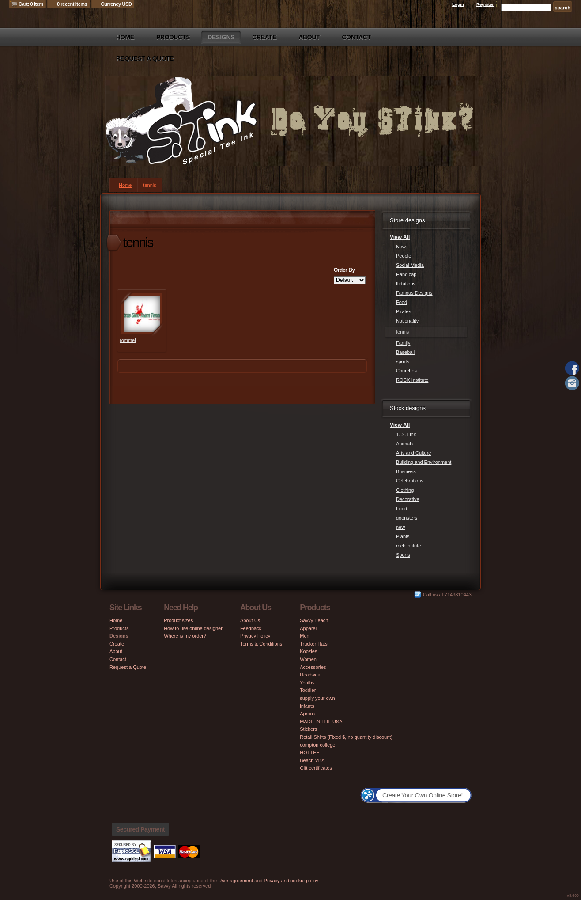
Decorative (407, 499)
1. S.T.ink (406, 434)
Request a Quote (145, 58)
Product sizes (178, 620)
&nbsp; (142, 314)
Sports (403, 555)
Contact (356, 37)
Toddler (308, 690)
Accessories (313, 667)
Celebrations (409, 480)
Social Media (410, 265)
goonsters (406, 517)
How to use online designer (193, 628)
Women (308, 659)
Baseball (405, 352)
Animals (404, 443)
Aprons (307, 713)
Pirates (403, 311)
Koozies (308, 651)
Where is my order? (185, 635)
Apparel (308, 628)
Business (406, 471)
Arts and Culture (413, 453)
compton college (317, 745)
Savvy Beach (314, 620)
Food (401, 302)
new (400, 527)
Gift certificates (316, 768)
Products (173, 37)
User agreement (235, 880)
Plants (403, 536)
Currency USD (116, 4)
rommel (128, 340)
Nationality (407, 320)
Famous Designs (414, 293)
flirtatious (405, 283)
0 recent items (72, 4)
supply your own (317, 698)
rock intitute (408, 545)
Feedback (250, 628)
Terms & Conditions (261, 643)
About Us (250, 620)
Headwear (311, 674)
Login (458, 4)
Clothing (405, 490)
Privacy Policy (255, 635)
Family (403, 343)
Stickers (308, 729)
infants (307, 706)
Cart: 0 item (31, 4)
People (403, 255)
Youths (307, 682)
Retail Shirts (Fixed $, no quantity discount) (346, 737)
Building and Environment (423, 462)
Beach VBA (312, 760)
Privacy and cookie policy (291, 880)
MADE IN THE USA (321, 721)
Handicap (406, 274)
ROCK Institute (412, 380)
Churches (406, 370)
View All (400, 237)
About (309, 37)
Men (304, 635)
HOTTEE (310, 752)
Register (485, 4)
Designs (221, 37)
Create (264, 37)
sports (402, 361)
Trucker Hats (314, 643)
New (401, 246)
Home (125, 37)
